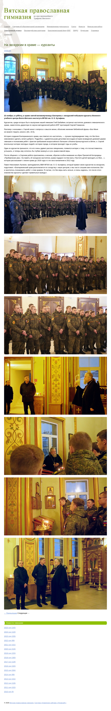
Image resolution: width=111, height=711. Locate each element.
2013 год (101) (10, 679)
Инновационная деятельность (58, 26)
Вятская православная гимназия (22, 703)
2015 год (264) (10, 670)
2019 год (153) (10, 653)
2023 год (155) (10, 636)
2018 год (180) (10, 658)
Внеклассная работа (94, 26)
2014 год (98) (9, 675)
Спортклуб (8, 34)
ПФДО (75, 30)
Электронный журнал (13, 30)
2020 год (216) (10, 649)
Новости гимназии (14, 623)
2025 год (7, 51)
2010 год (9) (9, 692)
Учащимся (95, 30)
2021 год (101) (10, 645)
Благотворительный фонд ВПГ (59, 30)
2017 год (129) (10, 662)
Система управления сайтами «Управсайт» (50, 703)
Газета (73, 26)
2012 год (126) (10, 683)
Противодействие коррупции (34, 30)
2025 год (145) (10, 628)
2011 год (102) (10, 687)
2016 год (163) (10, 666)
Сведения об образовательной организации (28, 26)
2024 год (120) (10, 632)
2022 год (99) (9, 640)
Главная (7, 26)
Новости (82, 26)
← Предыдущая (10, 613)
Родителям (84, 30)
